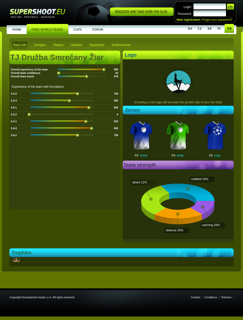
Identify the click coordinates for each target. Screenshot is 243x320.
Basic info (19, 45)
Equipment (97, 45)
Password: (185, 14)
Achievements (121, 45)
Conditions (210, 297)
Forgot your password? (217, 19)
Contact (195, 297)
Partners (226, 297)
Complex (40, 45)
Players (58, 45)
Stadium (76, 45)
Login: (188, 7)
